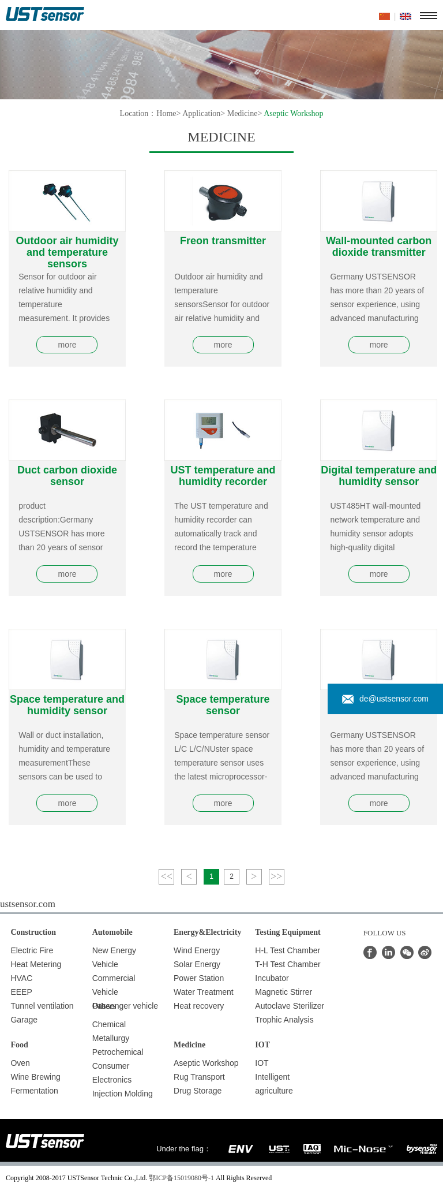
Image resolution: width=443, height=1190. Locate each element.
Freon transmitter (223, 241)
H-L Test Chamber (287, 950)
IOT (261, 1063)
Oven (19, 1063)
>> (276, 876)
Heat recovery (199, 1005)
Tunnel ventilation (41, 1005)
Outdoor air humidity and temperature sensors (67, 252)
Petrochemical (118, 1052)
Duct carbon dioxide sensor (67, 475)
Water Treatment (204, 992)
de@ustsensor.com (385, 699)
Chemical (109, 1024)
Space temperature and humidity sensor (67, 705)
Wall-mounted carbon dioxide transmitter (378, 246)
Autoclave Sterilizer (289, 1005)
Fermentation (34, 1090)
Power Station (199, 978)
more (67, 344)
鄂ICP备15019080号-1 (181, 1178)
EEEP (21, 992)
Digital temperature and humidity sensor (379, 475)
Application (201, 113)
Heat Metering (35, 964)
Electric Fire (31, 950)
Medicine (242, 113)
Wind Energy (197, 950)
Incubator (271, 978)
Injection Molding (122, 1093)
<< (166, 876)
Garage (23, 1019)
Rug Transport (199, 1076)
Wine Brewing (35, 1076)
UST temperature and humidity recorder (223, 475)
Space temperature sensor (223, 705)
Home (166, 113)
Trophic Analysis (284, 1019)
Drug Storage (198, 1090)
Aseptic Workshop (206, 1063)
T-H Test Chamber (287, 964)
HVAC (21, 978)
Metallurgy (111, 1038)
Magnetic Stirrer (283, 992)
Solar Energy (197, 964)
